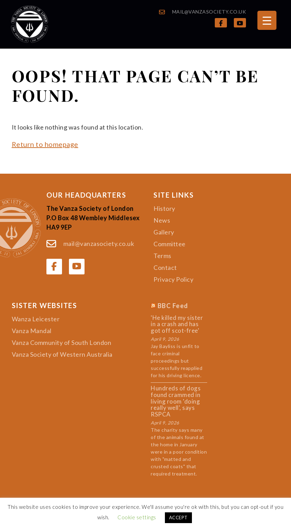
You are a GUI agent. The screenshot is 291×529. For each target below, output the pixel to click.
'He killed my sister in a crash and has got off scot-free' (177, 324)
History (164, 208)
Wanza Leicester (36, 319)
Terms (162, 255)
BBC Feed (173, 306)
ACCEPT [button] (178, 517)
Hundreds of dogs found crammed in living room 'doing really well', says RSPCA (176, 401)
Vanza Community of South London (62, 342)
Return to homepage (45, 144)
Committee (169, 244)
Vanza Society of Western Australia (62, 354)
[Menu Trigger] (266, 20)
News (161, 220)
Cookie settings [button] (136, 517)
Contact (165, 267)
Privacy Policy (173, 279)
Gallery (163, 232)
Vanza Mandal (32, 330)
